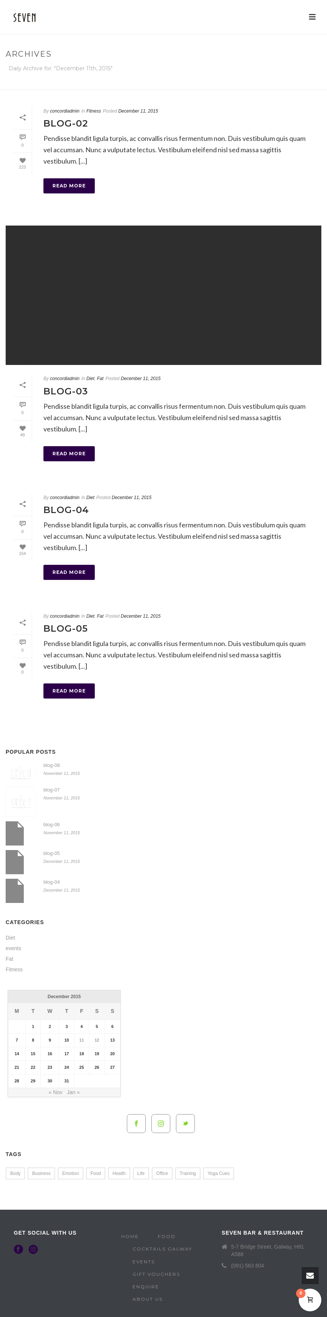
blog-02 (65, 123)
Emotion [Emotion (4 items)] (70, 1173)
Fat (100, 378)
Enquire (146, 1286)
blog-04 (66, 509)
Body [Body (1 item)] (15, 1173)
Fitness (93, 111)
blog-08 (51, 765)
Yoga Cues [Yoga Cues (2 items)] (219, 1173)
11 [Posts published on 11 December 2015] (81, 1040)
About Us (148, 1299)
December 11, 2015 (138, 111)
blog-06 (51, 824)
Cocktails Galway (162, 1249)
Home (219, 82)
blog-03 (65, 391)
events (13, 948)
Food (167, 1236)
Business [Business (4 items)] (41, 1173)
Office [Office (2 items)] (162, 1173)
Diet (90, 378)
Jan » (73, 1092)
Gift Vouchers (156, 1274)
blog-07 (51, 790)
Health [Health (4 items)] (119, 1173)
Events (144, 1261)
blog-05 (65, 628)
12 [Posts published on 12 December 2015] (96, 1040)
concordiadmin (64, 111)
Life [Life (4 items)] (141, 1173)
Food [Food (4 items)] (96, 1173)
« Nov (56, 1092)
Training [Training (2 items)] (188, 1173)
